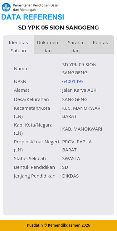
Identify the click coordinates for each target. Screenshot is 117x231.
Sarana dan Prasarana (76, 46)
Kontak (100, 42)
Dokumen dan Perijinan (47, 46)
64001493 (73, 81)
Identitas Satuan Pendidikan (18, 46)
